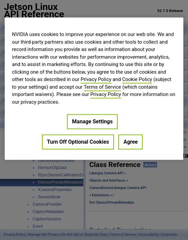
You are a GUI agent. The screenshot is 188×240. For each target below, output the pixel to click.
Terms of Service (102, 87)
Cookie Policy (137, 79)
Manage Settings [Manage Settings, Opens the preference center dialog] (92, 121)
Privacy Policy (96, 79)
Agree (130, 142)
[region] (94, 88)
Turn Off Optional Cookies (78, 142)
